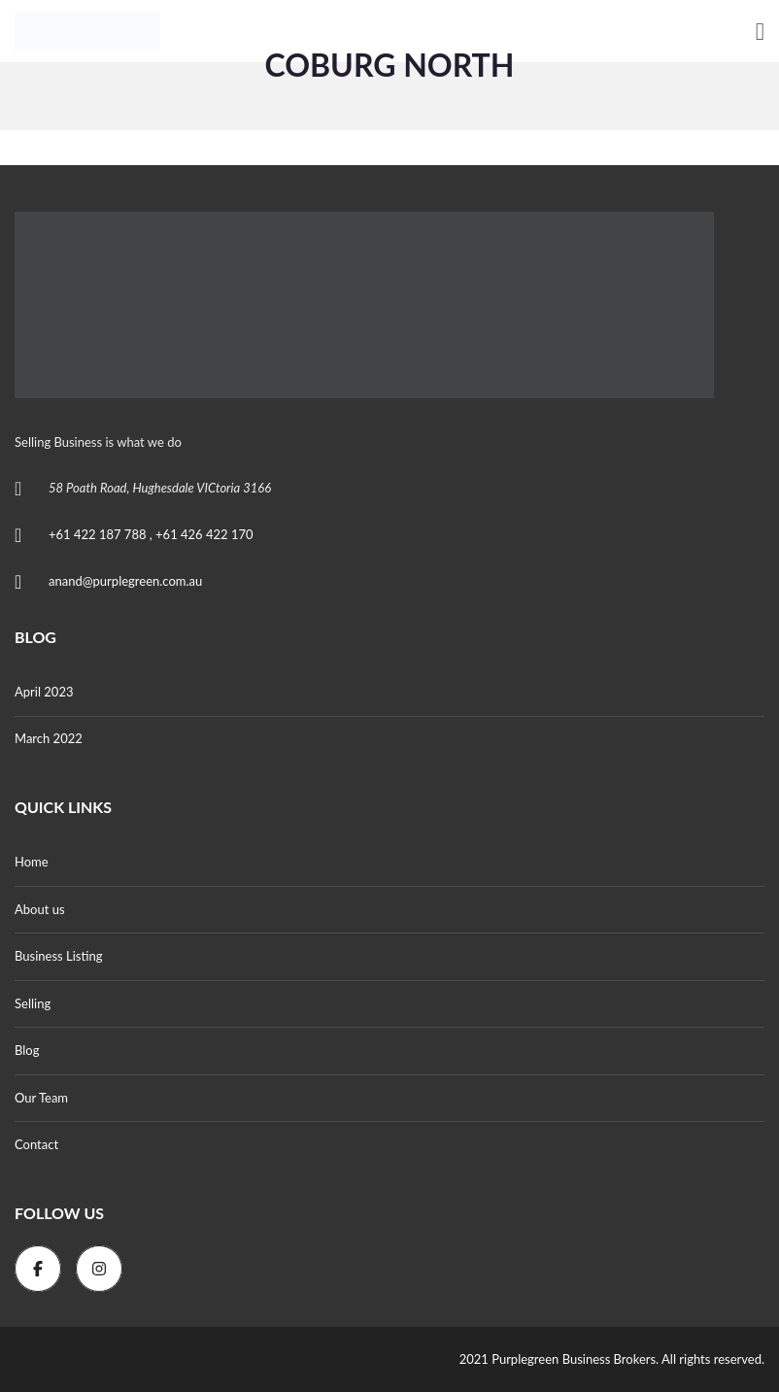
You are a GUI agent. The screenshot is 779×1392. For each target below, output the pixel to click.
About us (40, 909)
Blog (27, 1050)
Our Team (41, 1097)
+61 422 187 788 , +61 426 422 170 (151, 534)
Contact (36, 1144)
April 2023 (44, 691)
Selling (33, 1003)
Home (32, 861)
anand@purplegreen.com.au (125, 581)
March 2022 (49, 738)
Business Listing (58, 956)
